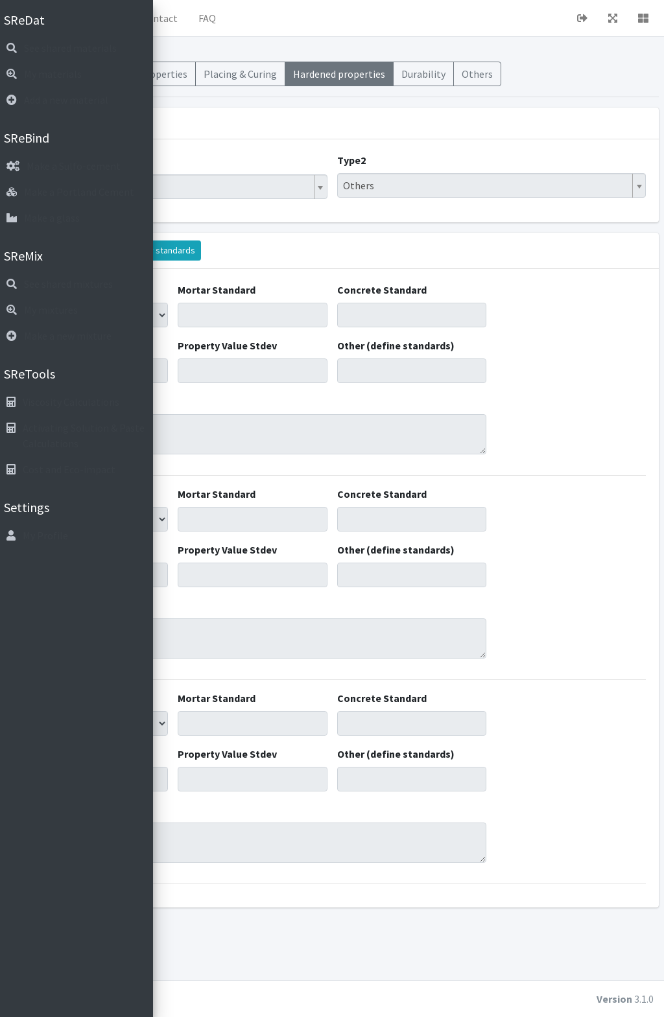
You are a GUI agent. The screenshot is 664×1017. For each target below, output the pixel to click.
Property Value (215, 368)
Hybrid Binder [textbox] (216, 202)
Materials (238, 73)
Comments (206, 432)
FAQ (369, 18)
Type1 (194, 175)
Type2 (432, 175)
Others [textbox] (439, 200)
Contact (321, 18)
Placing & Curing (400, 81)
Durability (581, 73)
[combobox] (294, 202)
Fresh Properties (311, 81)
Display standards (322, 266)
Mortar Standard (338, 305)
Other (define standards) (450, 369)
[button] (182, 18)
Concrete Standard (463, 305)
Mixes (188, 73)
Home (221, 18)
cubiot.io (259, 998)
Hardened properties (497, 81)
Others (634, 73)
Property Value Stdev (348, 368)
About (269, 18)
